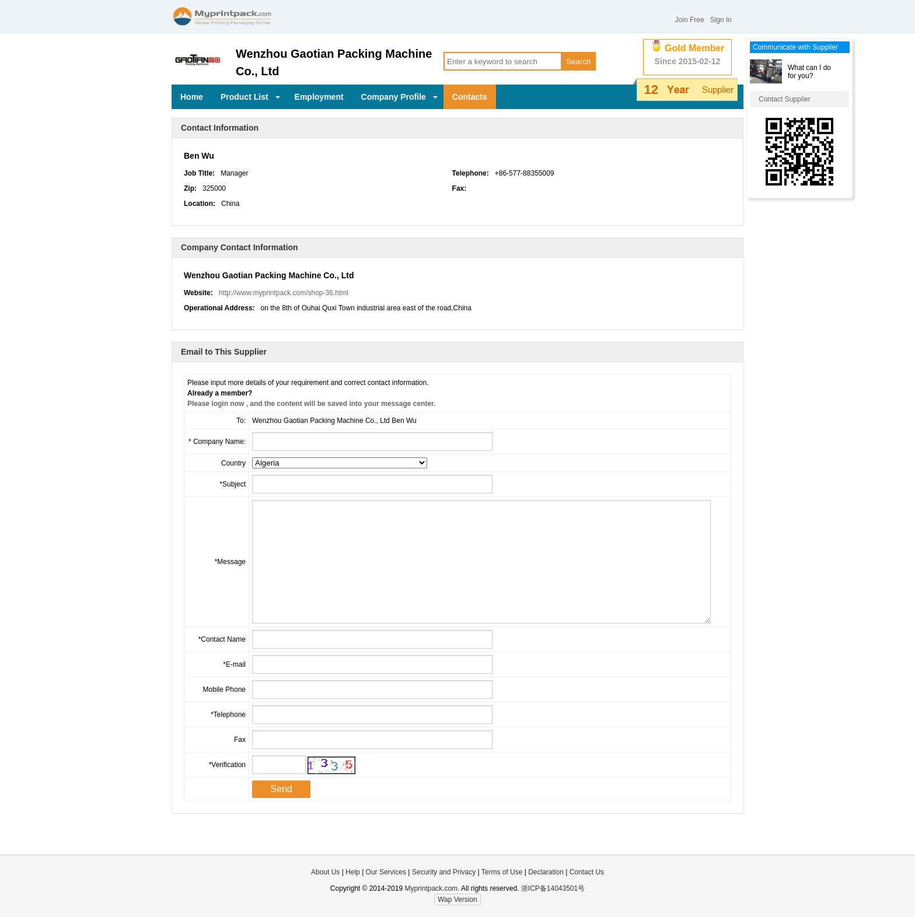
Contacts (469, 97)
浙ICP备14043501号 (553, 888)
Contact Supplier (785, 99)
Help (352, 872)
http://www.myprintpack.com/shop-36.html (283, 293)
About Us (325, 872)
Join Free (689, 20)
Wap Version (457, 899)
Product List (250, 97)
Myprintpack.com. (431, 888)
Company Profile (399, 97)
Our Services (386, 872)
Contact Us (587, 872)
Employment (319, 97)
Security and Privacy (444, 872)
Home (191, 97)
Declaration (546, 872)
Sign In (721, 20)
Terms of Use (503, 872)
